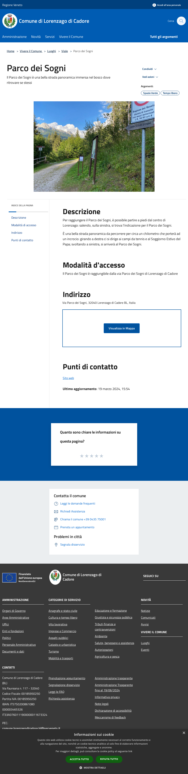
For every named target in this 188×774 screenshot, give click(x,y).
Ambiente (101, 636)
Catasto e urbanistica (62, 644)
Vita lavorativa (58, 624)
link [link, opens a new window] (130, 751)
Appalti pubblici (58, 638)
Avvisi (145, 624)
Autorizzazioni (104, 649)
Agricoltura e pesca (107, 656)
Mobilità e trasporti (61, 658)
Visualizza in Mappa (122, 328)
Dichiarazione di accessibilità (113, 710)
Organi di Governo (14, 610)
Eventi (145, 649)
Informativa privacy (107, 697)
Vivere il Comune (31, 51)
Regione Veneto (12, 5)
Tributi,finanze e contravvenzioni (105, 627)
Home (10, 51)
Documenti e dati (13, 651)
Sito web (68, 378)
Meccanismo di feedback (110, 717)
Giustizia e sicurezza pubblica (113, 617)
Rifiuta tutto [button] (109, 759)
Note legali (102, 703)
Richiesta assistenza (62, 698)
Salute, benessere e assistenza (114, 643)
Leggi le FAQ (56, 691)
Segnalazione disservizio (64, 685)
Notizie (145, 610)
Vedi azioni (150, 77)
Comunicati (148, 617)
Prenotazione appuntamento (67, 678)
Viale (64, 51)
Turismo (54, 651)
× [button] (183, 733)
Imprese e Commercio (62, 631)
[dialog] (94, 751)
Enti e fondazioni (13, 631)
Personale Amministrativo (19, 644)
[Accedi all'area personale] (167, 5)
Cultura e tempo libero (63, 617)
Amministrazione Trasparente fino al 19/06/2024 (114, 687)
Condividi (150, 69)
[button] (94, 767)
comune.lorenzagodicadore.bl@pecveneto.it (31, 728)
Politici (6, 638)
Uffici (5, 624)
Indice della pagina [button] (22, 205)
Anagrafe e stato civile (63, 610)
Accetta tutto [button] (79, 759)
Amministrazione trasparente (114, 678)
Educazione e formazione (111, 610)
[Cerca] (181, 20)
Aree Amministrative (15, 617)
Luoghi (51, 51)
